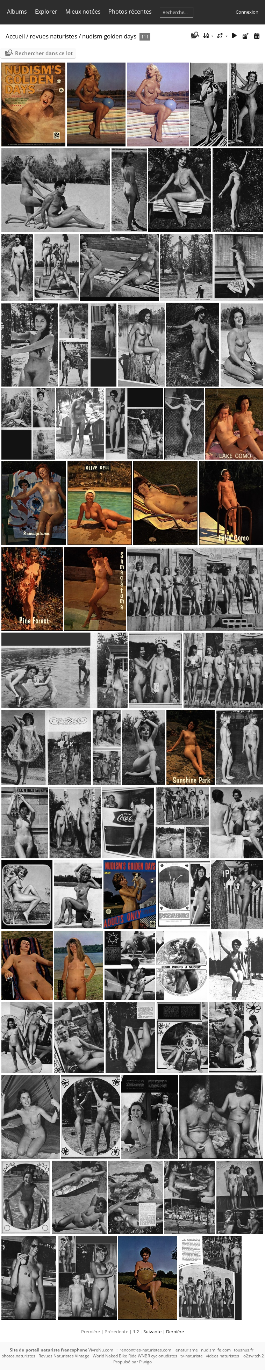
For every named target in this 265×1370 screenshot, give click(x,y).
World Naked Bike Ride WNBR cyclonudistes (135, 1356)
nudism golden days (109, 36)
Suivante (152, 1331)
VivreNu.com (100, 1350)
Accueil (15, 36)
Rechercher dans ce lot (44, 53)
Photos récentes (130, 11)
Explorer (46, 11)
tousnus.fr (243, 1350)
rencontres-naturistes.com (145, 1350)
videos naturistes (222, 1356)
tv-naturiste (191, 1356)
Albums (17, 11)
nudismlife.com (216, 1350)
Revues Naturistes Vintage (63, 1356)
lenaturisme (186, 1350)
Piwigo (145, 1362)
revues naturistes (53, 36)
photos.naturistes (18, 1356)
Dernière (175, 1331)
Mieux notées (83, 11)
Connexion (247, 12)
